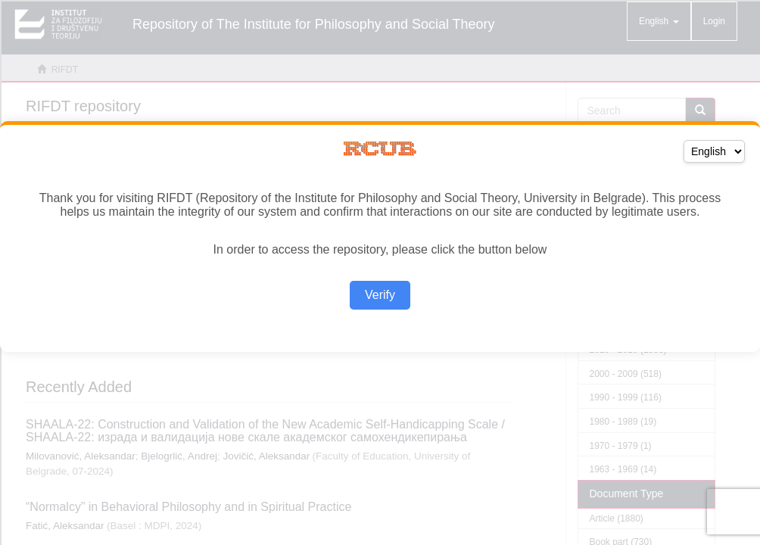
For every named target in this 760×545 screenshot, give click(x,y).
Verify (380, 294)
